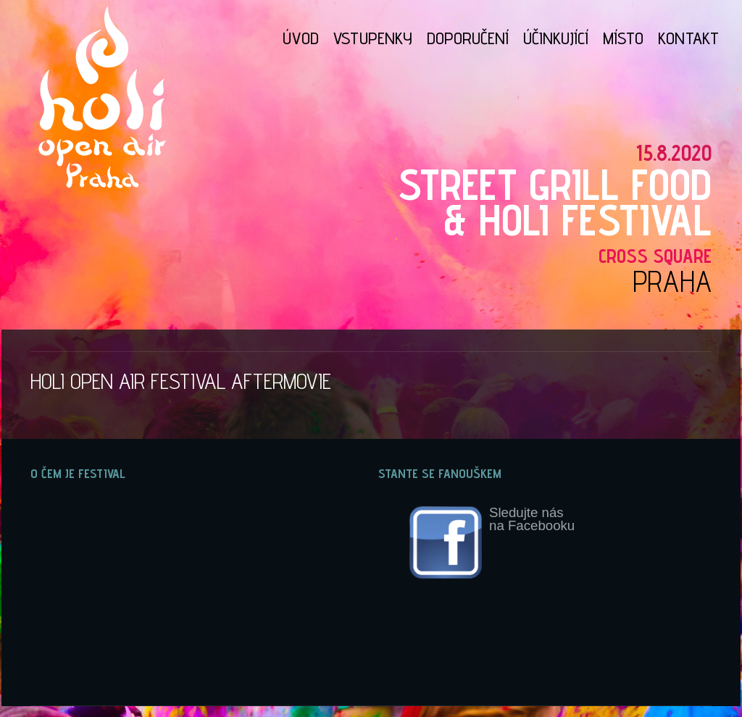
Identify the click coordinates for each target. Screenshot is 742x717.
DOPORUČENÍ (468, 38)
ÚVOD (301, 38)
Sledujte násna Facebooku (492, 542)
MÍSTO (623, 38)
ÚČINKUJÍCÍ (555, 38)
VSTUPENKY (372, 38)
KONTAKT (688, 38)
